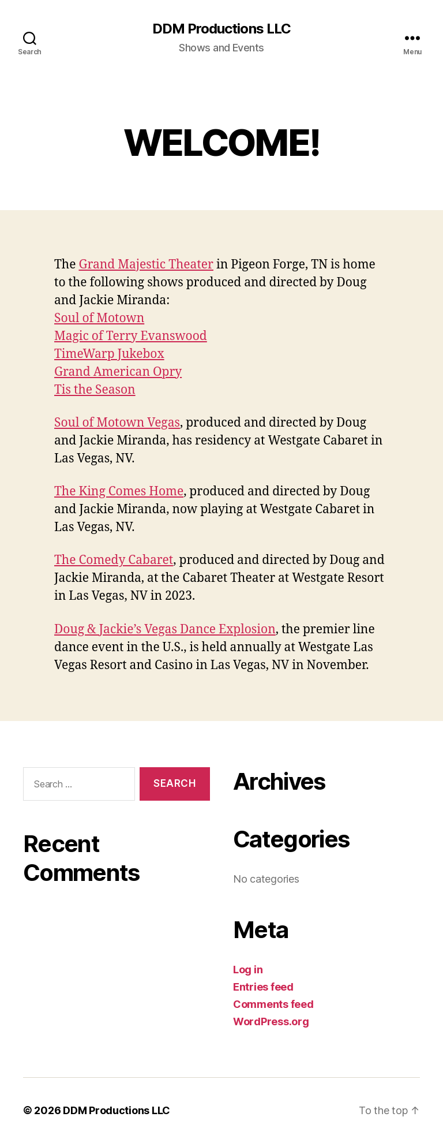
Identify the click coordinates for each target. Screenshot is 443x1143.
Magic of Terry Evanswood (130, 336)
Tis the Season (95, 390)
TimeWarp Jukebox (109, 354)
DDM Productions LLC (221, 29)
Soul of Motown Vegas (117, 423)
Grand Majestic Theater (145, 264)
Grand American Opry (118, 372)
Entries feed (263, 987)
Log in (247, 969)
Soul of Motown (99, 318)
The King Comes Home (118, 491)
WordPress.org (271, 1021)
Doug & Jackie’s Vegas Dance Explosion (165, 629)
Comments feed (273, 1004)
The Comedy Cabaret (113, 560)
